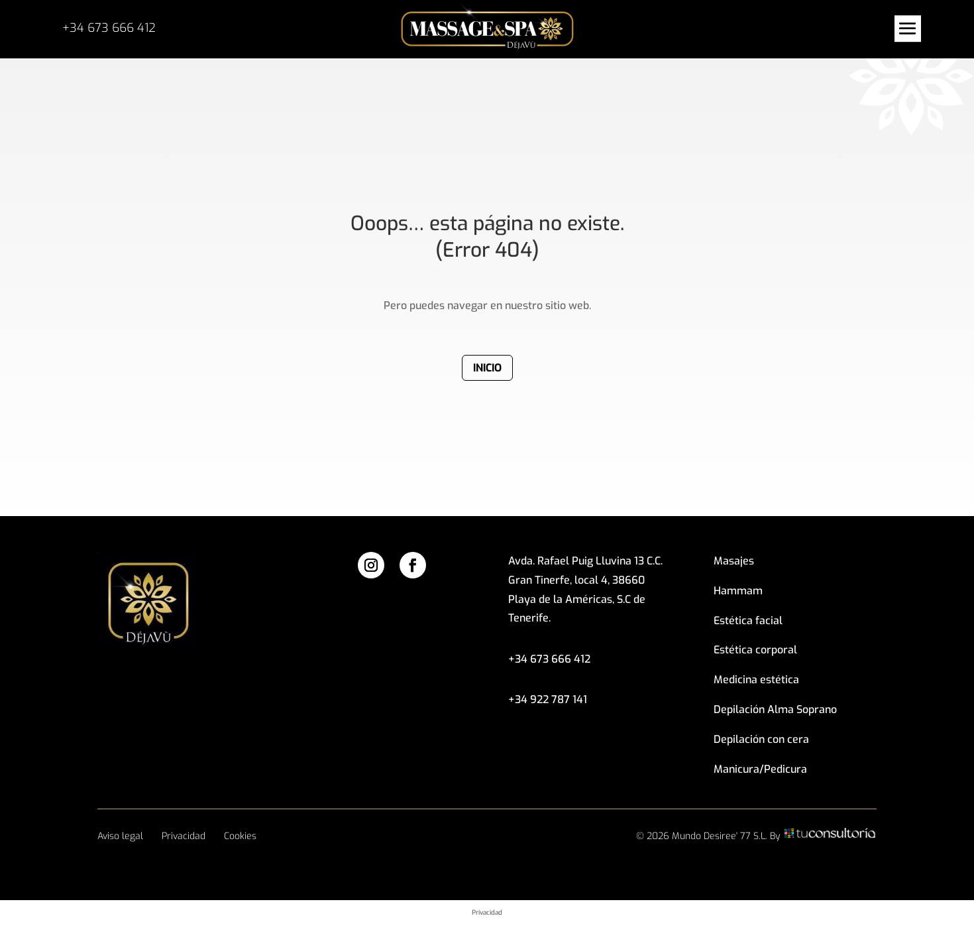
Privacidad (183, 836)
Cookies (240, 836)
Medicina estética (756, 680)
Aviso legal (120, 836)
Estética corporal (755, 650)
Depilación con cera (761, 739)
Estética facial (748, 621)
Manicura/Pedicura (760, 769)
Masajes (734, 561)
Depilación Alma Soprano (775, 709)
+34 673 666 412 (109, 28)
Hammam (738, 591)
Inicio (487, 368)
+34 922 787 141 (547, 699)
